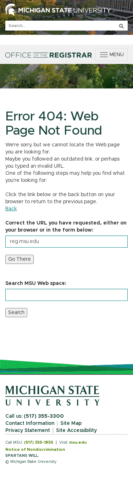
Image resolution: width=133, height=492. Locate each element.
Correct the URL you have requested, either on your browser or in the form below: (66, 227)
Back (11, 208)
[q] (66, 25)
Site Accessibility (76, 430)
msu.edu (78, 442)
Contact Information (29, 423)
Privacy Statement (27, 430)
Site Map (71, 423)
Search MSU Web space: (35, 283)
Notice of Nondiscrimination (35, 450)
